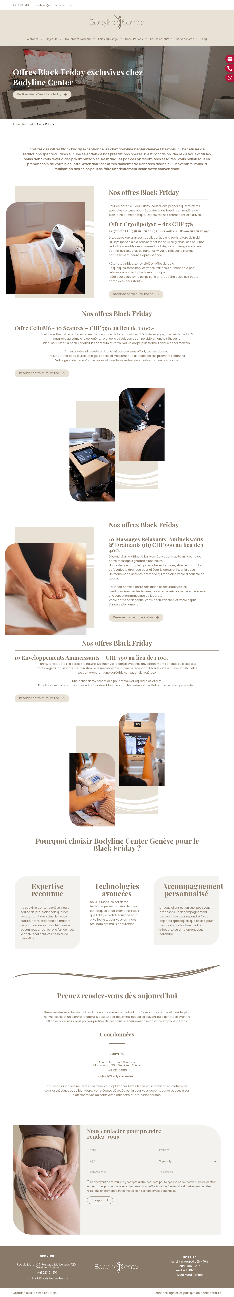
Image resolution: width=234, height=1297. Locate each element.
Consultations (136, 39)
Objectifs (54, 39)
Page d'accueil (23, 124)
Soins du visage (110, 39)
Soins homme (187, 39)
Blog (204, 39)
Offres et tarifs (161, 39)
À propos (35, 39)
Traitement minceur (80, 39)
